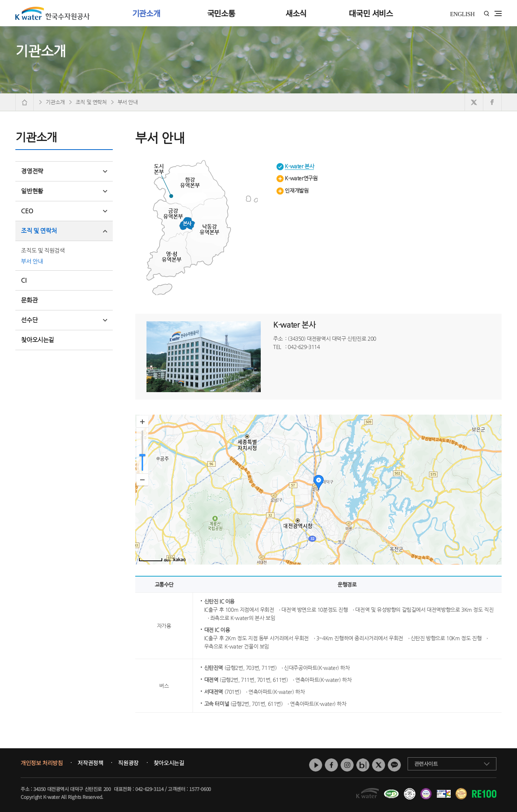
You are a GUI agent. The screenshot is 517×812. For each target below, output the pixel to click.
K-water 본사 (299, 166)
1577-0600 (200, 789)
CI (23, 280)
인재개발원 (296, 190)
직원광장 (128, 763)
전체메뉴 (498, 13)
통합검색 (486, 13)
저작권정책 (90, 763)
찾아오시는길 (37, 339)
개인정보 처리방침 (42, 763)
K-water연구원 (301, 178)
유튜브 (315, 765)
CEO (64, 210)
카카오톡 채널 (394, 765)
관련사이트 (426, 763)
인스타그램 (347, 765)
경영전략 (64, 171)
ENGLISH (462, 14)
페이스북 (331, 765)
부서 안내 (32, 261)
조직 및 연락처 (64, 230)
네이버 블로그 (362, 765)
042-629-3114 (149, 789)
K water (52, 13)
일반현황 (64, 191)
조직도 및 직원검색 (42, 250)
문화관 (29, 300)
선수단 (64, 320)
